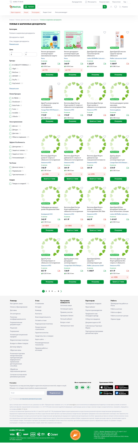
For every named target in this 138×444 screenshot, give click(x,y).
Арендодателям (77, 2)
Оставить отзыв (40, 322)
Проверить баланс (66, 317)
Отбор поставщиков (92, 320)
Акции (26, 12)
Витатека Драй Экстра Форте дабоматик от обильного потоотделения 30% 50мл (73, 210)
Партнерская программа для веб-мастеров (94, 334)
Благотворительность (43, 318)
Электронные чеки (67, 327)
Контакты (38, 315)
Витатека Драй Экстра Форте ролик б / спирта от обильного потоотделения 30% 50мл (73, 106)
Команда (38, 312)
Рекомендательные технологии (42, 345)
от (11, 52)
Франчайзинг (90, 308)
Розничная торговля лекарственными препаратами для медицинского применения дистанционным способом (17, 361)
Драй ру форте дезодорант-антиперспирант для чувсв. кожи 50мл (117, 159)
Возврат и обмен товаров (19, 345)
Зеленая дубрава (115, 110)
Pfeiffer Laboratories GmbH (118, 58)
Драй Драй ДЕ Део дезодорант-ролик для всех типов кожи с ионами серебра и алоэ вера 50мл (119, 210)
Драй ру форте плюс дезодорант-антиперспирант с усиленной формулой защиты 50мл (72, 262)
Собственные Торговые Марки (93, 328)
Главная (11, 20)
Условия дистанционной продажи (18, 337)
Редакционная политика (44, 325)
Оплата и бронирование (18, 308)
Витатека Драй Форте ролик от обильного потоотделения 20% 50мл (96, 210)
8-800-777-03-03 (17, 432)
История (38, 308)
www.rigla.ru (72, 406)
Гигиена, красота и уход (23, 20)
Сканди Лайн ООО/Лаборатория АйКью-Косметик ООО (81, 267)
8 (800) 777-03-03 (22, 410)
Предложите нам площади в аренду (91, 316)
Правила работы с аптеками (41, 351)
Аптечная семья (66, 307)
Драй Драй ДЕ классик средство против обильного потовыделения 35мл (118, 54)
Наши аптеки (116, 2)
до (26, 52)
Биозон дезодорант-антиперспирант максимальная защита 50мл (49, 54)
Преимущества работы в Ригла (119, 306)
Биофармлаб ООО (47, 215)
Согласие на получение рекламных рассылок (18, 377)
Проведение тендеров (93, 305)
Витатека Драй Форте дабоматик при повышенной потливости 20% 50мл (96, 159)
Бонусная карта (104, 2)
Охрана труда (115, 320)
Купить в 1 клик (96, 122)
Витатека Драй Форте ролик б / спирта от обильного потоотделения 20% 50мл (50, 159)
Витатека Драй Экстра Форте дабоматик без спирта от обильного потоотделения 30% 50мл (119, 262)
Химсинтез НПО (69, 110)
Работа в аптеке (116, 310)
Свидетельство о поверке (44, 337)
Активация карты (66, 310)
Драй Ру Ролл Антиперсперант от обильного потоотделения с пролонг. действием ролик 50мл (50, 262)
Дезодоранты (36, 20)
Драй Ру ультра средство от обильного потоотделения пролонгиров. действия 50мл (50, 106)
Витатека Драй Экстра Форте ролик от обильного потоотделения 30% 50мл (96, 106)
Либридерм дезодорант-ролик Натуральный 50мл (50, 209)
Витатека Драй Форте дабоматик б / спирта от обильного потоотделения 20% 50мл (73, 159)
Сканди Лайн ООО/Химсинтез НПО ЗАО (53, 110)
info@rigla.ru (101, 439)
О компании (39, 305)
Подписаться (55, 394)
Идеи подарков (15, 12)
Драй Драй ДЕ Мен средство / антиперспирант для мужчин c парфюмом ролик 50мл (94, 262)
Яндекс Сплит (47, 12)
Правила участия (66, 314)
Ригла (43, 58)
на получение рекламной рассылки (31, 400)
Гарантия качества (41, 334)
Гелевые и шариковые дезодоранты (22, 33)
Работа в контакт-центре (119, 317)
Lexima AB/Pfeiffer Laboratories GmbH (98, 58)
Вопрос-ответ (65, 324)
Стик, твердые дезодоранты (19, 41)
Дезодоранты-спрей (16, 37)
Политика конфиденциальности (18, 319)
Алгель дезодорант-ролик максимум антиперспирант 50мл (119, 105)
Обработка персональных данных (18, 372)
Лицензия (13, 329)
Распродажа (35, 12)
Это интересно (15, 315)
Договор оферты (16, 348)
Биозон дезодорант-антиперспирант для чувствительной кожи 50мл (72, 54)
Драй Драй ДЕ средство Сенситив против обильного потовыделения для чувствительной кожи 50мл (95, 54)
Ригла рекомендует (61, 12)
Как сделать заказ (16, 305)
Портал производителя (93, 312)
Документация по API (93, 324)
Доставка (13, 312)
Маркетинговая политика (19, 341)
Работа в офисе (116, 314)
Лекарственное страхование (40, 330)
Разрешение (14, 333)
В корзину (51, 75)
